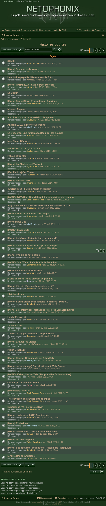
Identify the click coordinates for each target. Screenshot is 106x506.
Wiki (26, 1)
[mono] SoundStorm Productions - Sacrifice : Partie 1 (37, 301)
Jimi (28, 377)
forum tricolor (37, 502)
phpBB (58, 502)
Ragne (30, 281)
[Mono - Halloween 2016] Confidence (28, 415)
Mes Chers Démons (18, 141)
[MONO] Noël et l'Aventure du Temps (28, 213)
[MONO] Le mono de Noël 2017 (24, 270)
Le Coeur (12, 93)
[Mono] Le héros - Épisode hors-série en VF (32, 238)
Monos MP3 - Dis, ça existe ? (23, 148)
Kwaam (30, 434)
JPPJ (29, 71)
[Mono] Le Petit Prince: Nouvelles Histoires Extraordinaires (40, 309)
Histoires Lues (15, 294)
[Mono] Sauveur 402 (18, 180)
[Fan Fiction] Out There (20, 172)
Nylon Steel (32, 166)
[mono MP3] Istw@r (18, 390)
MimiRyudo (32, 127)
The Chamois (32, 369)
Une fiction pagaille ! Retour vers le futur (30, 77)
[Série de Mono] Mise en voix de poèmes (30, 278)
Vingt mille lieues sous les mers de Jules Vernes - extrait (39, 205)
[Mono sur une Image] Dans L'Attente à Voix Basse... (37, 366)
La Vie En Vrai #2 (16, 317)
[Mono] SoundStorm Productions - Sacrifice (32, 101)
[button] (103, 50)
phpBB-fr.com (57, 504)
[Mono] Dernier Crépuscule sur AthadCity (30, 358)
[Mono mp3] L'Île (16, 221)
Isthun (30, 87)
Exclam (30, 95)
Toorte (30, 458)
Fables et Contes (17, 156)
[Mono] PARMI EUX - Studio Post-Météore (30, 84)
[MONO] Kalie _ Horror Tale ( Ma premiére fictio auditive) (39, 374)
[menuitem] (26, 30)
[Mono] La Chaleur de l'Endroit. (25, 164)
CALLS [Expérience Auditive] (23, 382)
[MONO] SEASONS (18, 230)
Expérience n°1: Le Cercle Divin (25, 407)
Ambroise (31, 143)
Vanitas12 (31, 80)
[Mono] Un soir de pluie (20, 439)
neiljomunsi (32, 352)
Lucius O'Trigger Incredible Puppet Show (30, 333)
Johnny (30, 385)
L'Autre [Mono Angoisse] (21, 456)
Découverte (34, 1)
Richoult (30, 417)
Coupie (30, 248)
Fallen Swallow (34, 442)
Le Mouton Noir (34, 265)
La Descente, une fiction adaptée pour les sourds (35, 133)
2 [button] (95, 50)
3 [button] (99, 50)
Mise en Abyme (16, 109)
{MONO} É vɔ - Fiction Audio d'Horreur (29, 189)
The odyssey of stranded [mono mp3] (28, 398)
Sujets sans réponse (10, 39)
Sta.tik (11, 61)
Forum (21, 1)
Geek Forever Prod (35, 200)
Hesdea (30, 320)
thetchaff (31, 304)
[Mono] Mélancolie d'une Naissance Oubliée (32, 431)
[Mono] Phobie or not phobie (23, 255)
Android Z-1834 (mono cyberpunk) (26, 124)
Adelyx (30, 151)
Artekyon (31, 135)
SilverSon (31, 120)
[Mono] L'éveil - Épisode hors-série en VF (30, 286)
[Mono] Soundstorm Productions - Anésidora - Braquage (39, 447)
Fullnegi (30, 328)
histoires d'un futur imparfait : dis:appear (30, 117)
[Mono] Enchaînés (17, 423)
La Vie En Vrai (15, 325)
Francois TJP (33, 63)
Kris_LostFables (34, 312)
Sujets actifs (26, 39)
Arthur (30, 297)
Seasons (31, 240)
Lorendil (30, 158)
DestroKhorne (33, 103)
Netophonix (9, 1)
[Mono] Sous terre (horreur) (22, 69)
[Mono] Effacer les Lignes (21, 341)
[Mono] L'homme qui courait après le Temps (32, 245)
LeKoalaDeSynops (35, 344)
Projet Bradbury (16, 350)
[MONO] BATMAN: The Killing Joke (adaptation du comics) (40, 197)
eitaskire (30, 257)
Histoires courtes (53, 44)
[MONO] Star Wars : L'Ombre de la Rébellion (32, 262)
